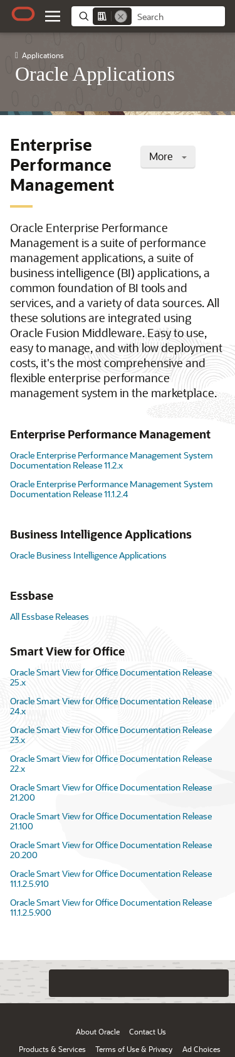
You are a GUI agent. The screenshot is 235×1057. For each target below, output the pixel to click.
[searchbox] (178, 17)
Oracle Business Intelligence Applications (88, 555)
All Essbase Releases (49, 616)
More (168, 156)
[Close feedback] (62, 983)
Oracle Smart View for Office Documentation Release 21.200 (111, 792)
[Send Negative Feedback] (190, 983)
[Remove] (121, 16)
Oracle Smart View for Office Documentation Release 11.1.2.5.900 (111, 907)
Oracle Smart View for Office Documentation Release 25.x (111, 677)
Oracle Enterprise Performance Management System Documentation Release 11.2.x (111, 460)
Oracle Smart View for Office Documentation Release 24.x (111, 706)
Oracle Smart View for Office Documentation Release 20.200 (111, 850)
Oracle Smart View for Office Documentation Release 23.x (111, 735)
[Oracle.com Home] (23, 14)
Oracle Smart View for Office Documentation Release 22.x (111, 763)
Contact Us (147, 1031)
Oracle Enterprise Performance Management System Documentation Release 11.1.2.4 (111, 489)
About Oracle (98, 1031)
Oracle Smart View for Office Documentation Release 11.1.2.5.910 (111, 878)
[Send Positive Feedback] (215, 983)
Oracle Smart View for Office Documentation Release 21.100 (111, 821)
